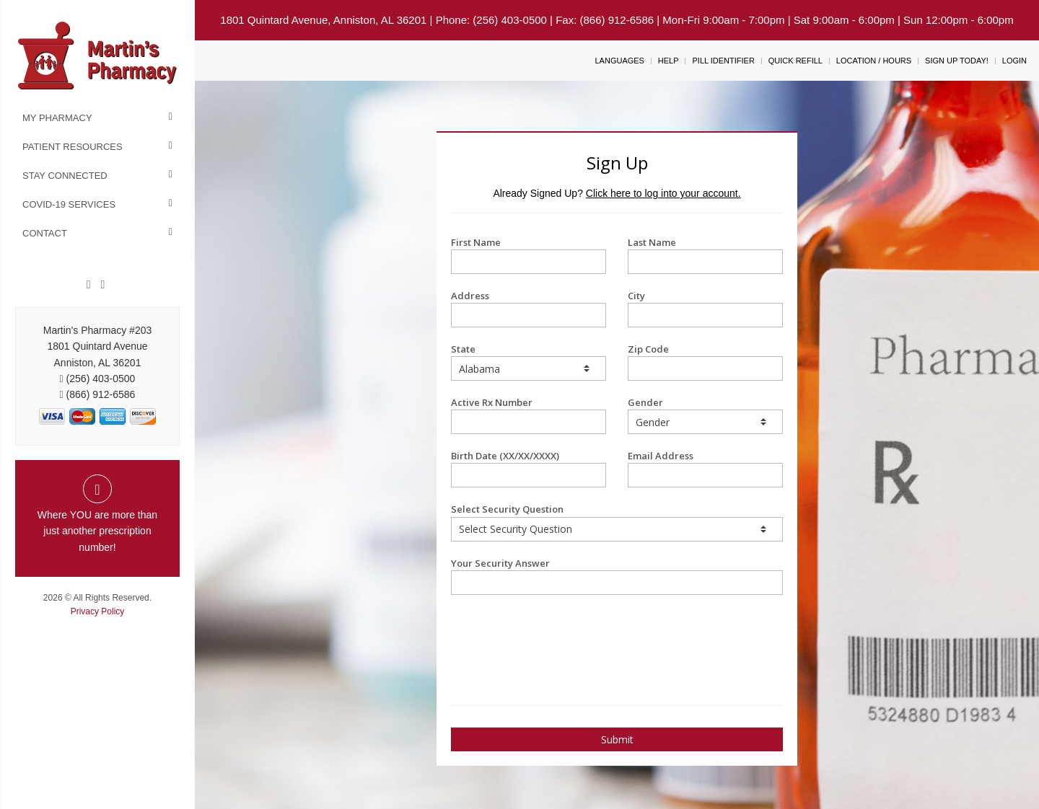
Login (1014, 60)
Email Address (705, 468)
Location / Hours (873, 60)
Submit (617, 739)
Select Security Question (617, 522)
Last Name (705, 255)
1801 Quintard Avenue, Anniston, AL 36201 (323, 20)
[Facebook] (89, 285)
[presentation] (535, 631)
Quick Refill (795, 60)
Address (528, 308)
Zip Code (705, 361)
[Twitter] (102, 285)
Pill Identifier (723, 60)
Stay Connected (65, 175)
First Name (528, 255)
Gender (705, 415)
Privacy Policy (98, 611)
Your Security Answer (617, 576)
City (705, 308)
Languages (619, 60)
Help (668, 60)
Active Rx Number (528, 415)
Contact (44, 233)
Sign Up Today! (956, 60)
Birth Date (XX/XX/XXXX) (528, 468)
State (528, 361)
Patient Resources (72, 146)
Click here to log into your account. (663, 193)
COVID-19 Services (68, 204)
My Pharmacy (57, 117)
